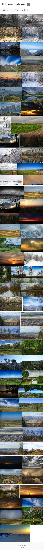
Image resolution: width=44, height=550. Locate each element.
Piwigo (22, 547)
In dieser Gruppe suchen (17, 10)
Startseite (9, 4)
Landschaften (20, 4)
